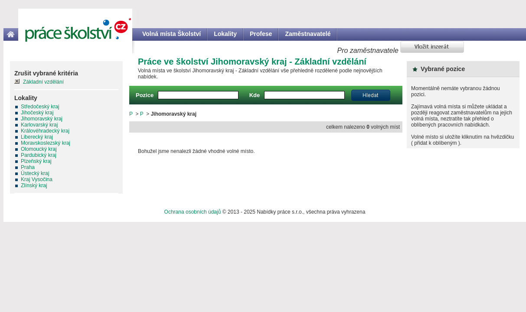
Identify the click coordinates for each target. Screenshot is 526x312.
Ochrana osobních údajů (192, 212)
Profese (261, 33)
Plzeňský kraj (36, 161)
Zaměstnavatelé (307, 33)
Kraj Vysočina (36, 179)
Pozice (145, 95)
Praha (28, 167)
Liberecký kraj (37, 137)
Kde (254, 95)
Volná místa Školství (171, 33)
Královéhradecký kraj (45, 131)
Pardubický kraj (38, 155)
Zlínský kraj (34, 185)
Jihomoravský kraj (41, 119)
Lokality (225, 33)
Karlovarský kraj (39, 125)
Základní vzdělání (43, 82)
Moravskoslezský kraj (45, 143)
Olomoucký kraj (39, 149)
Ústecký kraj (35, 173)
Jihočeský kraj (37, 113)
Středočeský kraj (40, 107)
